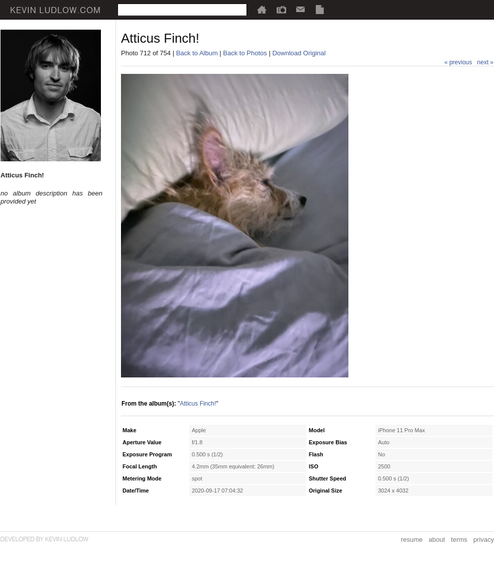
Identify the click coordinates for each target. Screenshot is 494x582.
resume (411, 539)
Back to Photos (245, 53)
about (437, 539)
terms (459, 539)
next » (485, 62)
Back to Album (197, 53)
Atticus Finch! (198, 403)
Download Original (298, 53)
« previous (458, 62)
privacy (483, 539)
